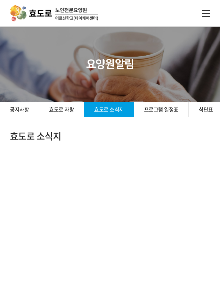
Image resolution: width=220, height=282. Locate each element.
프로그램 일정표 (161, 109)
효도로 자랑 (61, 109)
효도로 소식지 (109, 109)
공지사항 (19, 109)
